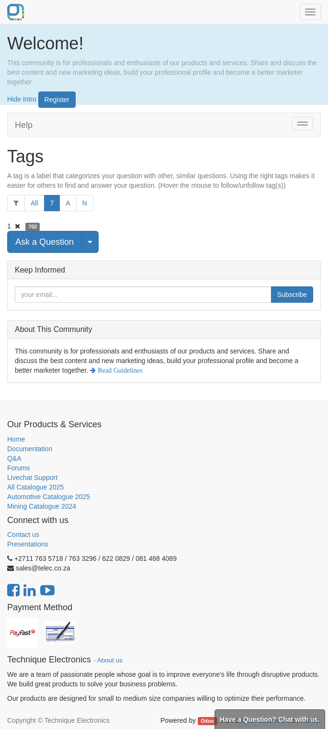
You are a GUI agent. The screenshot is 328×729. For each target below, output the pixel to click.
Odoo (207, 721)
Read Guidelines (119, 370)
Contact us (23, 534)
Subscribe (292, 294)
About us (110, 660)
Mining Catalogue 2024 (41, 506)
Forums (18, 468)
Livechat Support (32, 477)
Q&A (14, 458)
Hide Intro (21, 99)
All (34, 203)
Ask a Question (44, 242)
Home (16, 439)
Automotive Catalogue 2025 (48, 497)
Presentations (27, 544)
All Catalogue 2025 (35, 487)
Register (57, 99)
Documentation (29, 449)
